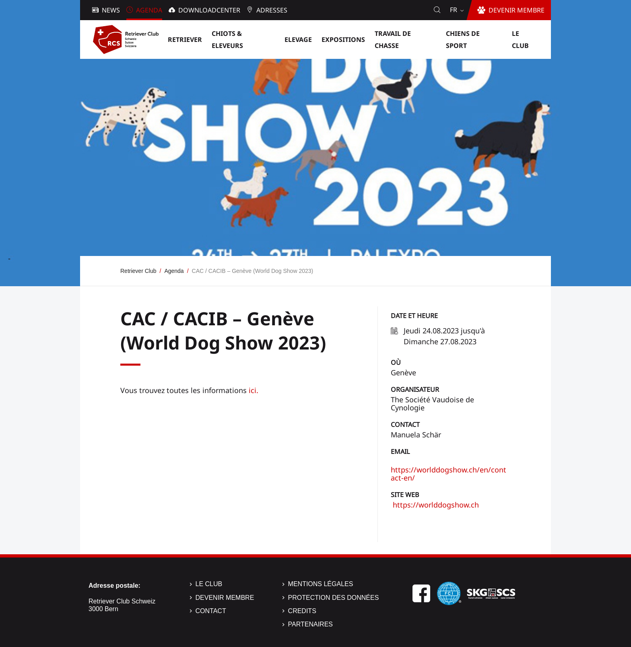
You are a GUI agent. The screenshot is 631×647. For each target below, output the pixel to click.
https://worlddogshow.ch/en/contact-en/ (448, 474)
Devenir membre (225, 597)
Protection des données (333, 597)
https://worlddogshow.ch (435, 505)
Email (400, 451)
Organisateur (415, 389)
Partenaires (310, 624)
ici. (253, 390)
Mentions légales (320, 583)
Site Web (405, 495)
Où (396, 362)
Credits (302, 610)
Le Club (209, 583)
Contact (405, 424)
